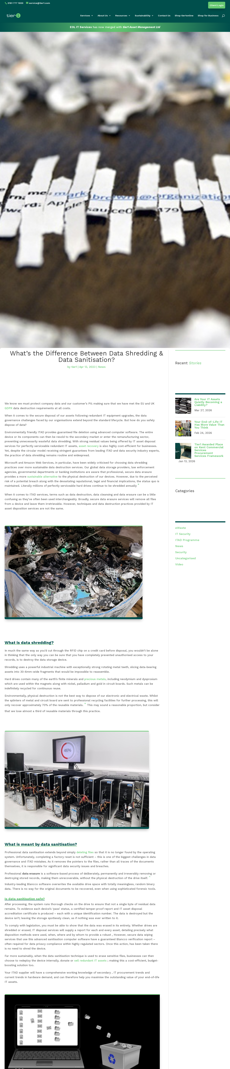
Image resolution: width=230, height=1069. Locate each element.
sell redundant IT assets (90, 960)
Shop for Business (208, 15)
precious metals (95, 679)
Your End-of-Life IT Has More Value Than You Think (209, 424)
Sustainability (142, 15)
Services (85, 15)
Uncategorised (185, 558)
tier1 (74, 366)
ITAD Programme (187, 540)
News (102, 366)
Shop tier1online (184, 15)
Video (179, 564)
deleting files (85, 852)
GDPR (8, 408)
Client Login (217, 5)
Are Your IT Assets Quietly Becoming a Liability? (208, 402)
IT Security (183, 534)
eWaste (180, 527)
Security (181, 552)
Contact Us (164, 15)
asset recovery (89, 446)
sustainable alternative (42, 476)
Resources (121, 15)
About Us (103, 15)
